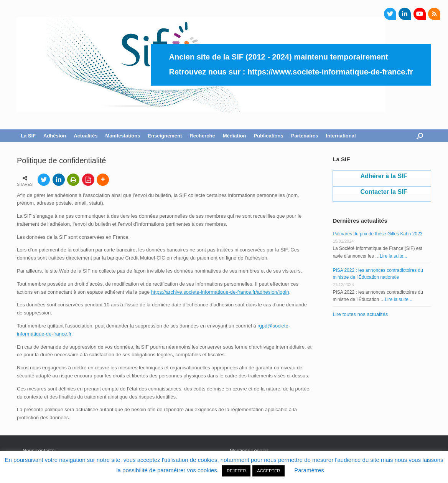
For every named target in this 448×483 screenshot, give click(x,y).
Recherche (202, 136)
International (341, 136)
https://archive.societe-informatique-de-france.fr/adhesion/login (220, 292)
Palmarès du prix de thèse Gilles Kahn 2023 (377, 234)
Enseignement (165, 136)
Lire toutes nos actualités (360, 314)
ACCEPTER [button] (268, 470)
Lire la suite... (393, 256)
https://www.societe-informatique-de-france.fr (330, 72)
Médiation (234, 136)
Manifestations (122, 136)
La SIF (28, 136)
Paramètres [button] (309, 470)
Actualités (85, 136)
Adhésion (54, 136)
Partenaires (304, 136)
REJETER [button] (236, 470)
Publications (268, 136)
